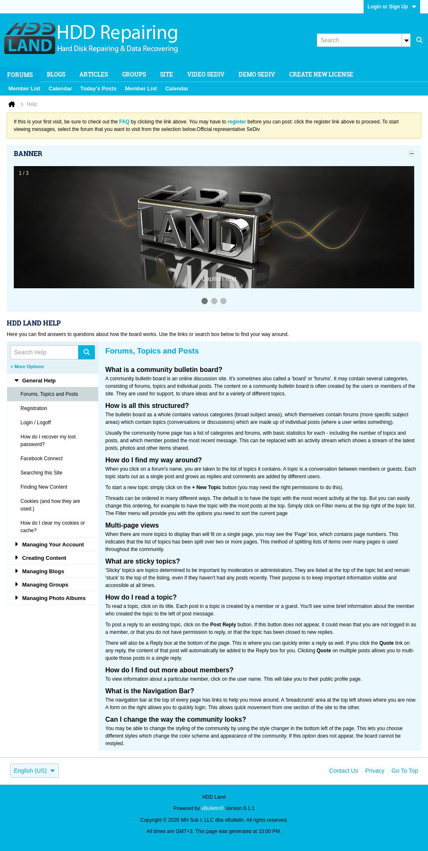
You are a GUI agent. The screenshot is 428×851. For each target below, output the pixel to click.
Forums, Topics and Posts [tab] (49, 394)
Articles (93, 74)
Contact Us (343, 770)
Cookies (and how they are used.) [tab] (50, 505)
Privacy (375, 770)
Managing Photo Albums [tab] (50, 598)
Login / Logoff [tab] (35, 423)
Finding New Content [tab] (43, 487)
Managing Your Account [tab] (49, 544)
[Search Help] (52, 352)
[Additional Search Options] (406, 40)
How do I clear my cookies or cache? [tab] (52, 526)
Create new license (321, 74)
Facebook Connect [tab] (41, 458)
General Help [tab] (35, 380)
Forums (20, 75)
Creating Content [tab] (40, 558)
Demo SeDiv (257, 74)
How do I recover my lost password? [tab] (48, 440)
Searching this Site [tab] (41, 473)
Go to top (405, 770)
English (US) (34, 770)
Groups (134, 74)
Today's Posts (98, 88)
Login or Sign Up (391, 7)
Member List (24, 88)
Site (166, 74)
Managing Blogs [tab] (39, 571)
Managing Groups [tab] (41, 585)
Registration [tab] (33, 408)
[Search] (363, 40)
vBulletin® (212, 808)
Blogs (56, 74)
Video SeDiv (205, 74)
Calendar (60, 88)
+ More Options (27, 366)
